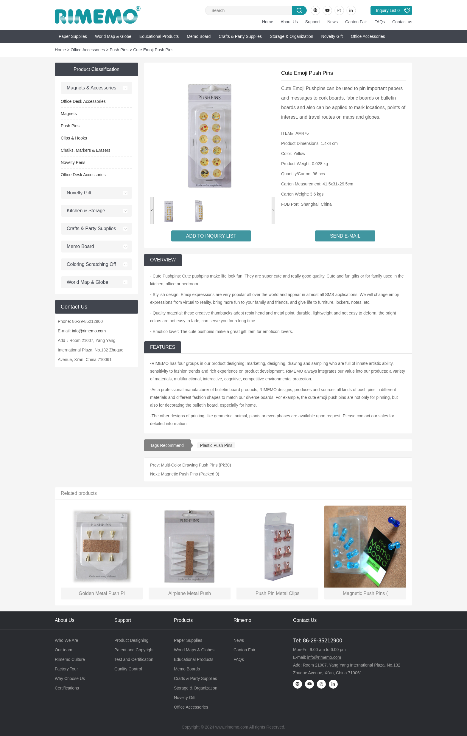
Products (183, 620)
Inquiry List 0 (388, 10)
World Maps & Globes (194, 649)
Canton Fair (356, 21)
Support (312, 21)
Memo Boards (187, 669)
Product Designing (131, 640)
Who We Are (66, 640)
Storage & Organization (291, 36)
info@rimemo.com (89, 331)
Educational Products (159, 36)
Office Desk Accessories (83, 101)
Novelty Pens (73, 162)
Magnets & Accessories (91, 87)
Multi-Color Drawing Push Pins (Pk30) (196, 465)
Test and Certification (133, 659)
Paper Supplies (73, 36)
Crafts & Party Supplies (240, 36)
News (332, 21)
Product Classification (96, 69)
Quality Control (128, 669)
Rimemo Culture (70, 659)
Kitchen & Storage (86, 210)
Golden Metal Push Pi (102, 593)
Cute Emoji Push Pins (153, 49)
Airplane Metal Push (189, 593)
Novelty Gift (332, 36)
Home (267, 21)
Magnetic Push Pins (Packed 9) (190, 474)
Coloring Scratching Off (91, 264)
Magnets (69, 113)
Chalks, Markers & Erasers (85, 150)
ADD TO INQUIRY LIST (211, 235)
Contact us (402, 21)
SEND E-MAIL (345, 235)
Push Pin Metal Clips (278, 593)
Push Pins (119, 49)
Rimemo (242, 620)
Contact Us (305, 620)
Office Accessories (368, 36)
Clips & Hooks (74, 138)
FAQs (379, 21)
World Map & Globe (113, 36)
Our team (63, 649)
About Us (289, 21)
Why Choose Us (70, 678)
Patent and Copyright (134, 649)
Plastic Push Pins (216, 445)
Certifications (67, 688)
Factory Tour (66, 669)
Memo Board (199, 36)
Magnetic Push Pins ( (365, 593)
